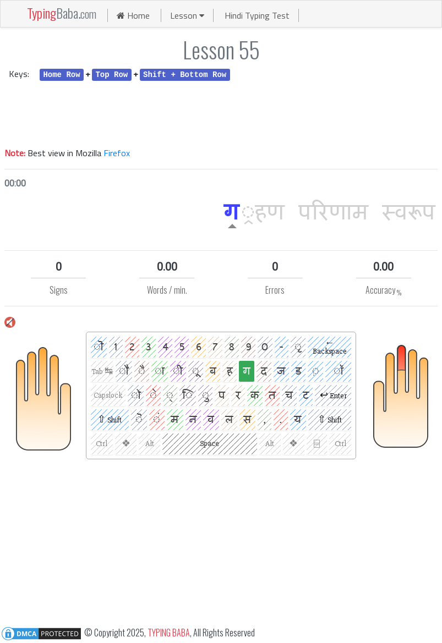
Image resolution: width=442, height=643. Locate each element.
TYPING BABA (169, 632)
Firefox (116, 153)
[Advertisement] (221, 112)
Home (133, 15)
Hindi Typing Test (257, 15)
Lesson (187, 15)
